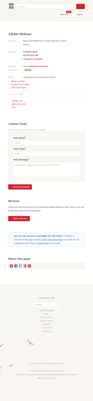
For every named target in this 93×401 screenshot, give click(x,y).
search (80, 6)
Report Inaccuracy (18, 84)
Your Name (19, 148)
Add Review (15, 101)
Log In (77, 14)
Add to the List (17, 104)
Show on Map (16, 81)
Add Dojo (63, 14)
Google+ (24, 265)
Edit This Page (17, 87)
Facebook (15, 265)
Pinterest (29, 265)
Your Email (19, 137)
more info (43, 243)
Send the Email (18, 187)
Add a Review (17, 218)
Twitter (20, 265)
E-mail (11, 265)
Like (12, 107)
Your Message (20, 159)
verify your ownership (52, 239)
